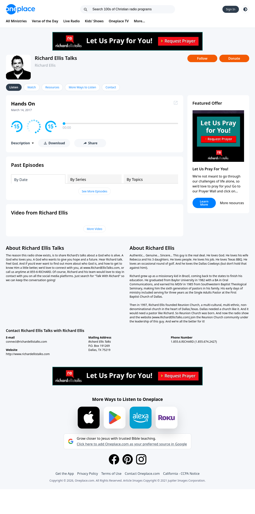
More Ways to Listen (82, 87)
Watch (31, 87)
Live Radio (71, 21)
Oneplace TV (119, 21)
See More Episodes (94, 191)
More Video (94, 229)
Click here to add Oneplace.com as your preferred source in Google (132, 444)
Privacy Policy (87, 473)
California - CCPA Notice (181, 473)
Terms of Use (111, 473)
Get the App (64, 473)
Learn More (204, 202)
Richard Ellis (45, 65)
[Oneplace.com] (20, 9)
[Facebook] (114, 459)
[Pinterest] (127, 459)
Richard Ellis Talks (56, 57)
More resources (232, 203)
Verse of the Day (45, 21)
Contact (111, 87)
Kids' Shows (94, 21)
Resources (52, 87)
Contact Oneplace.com (142, 473)
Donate (234, 58)
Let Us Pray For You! (210, 168)
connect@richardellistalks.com (26, 341)
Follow (202, 58)
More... (139, 21)
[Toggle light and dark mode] (245, 9)
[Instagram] (141, 459)
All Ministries (16, 21)
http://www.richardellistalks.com (28, 354)
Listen (13, 87)
